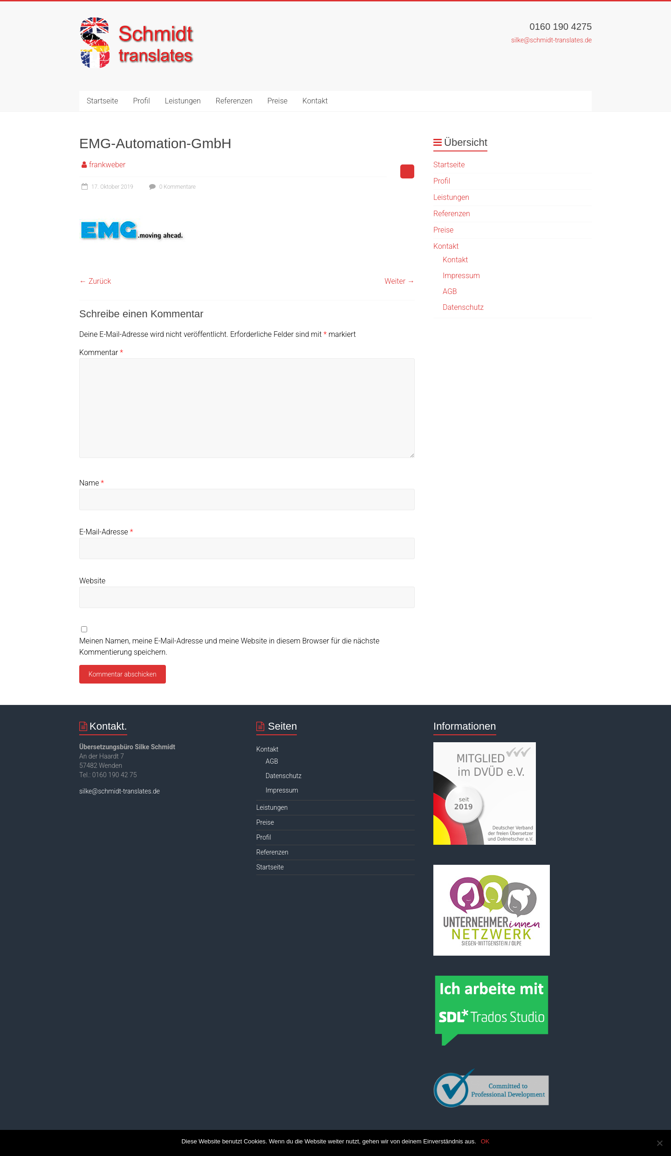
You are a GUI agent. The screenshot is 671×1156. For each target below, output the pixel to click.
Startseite (102, 100)
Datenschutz (463, 307)
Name (91, 483)
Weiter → (399, 281)
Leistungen (183, 100)
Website (92, 580)
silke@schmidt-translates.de (551, 40)
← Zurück (95, 281)
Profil (141, 100)
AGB (450, 291)
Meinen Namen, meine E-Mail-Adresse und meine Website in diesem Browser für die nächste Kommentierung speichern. (229, 646)
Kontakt (315, 100)
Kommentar (101, 352)
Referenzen (234, 100)
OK (485, 1141)
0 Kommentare (171, 187)
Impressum (461, 275)
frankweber (107, 164)
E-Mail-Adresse (106, 531)
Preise (277, 100)
